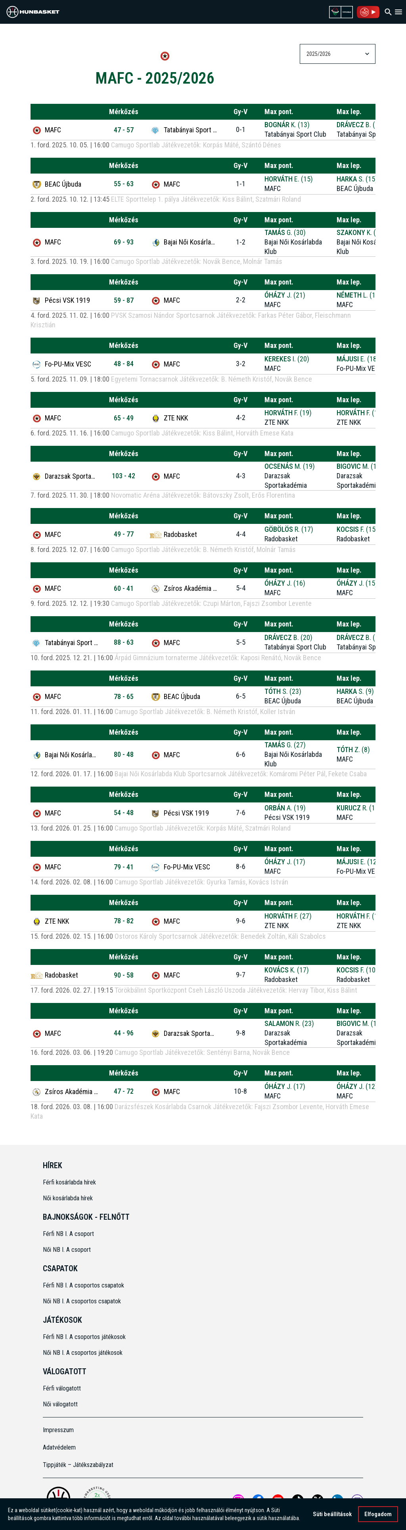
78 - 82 (124, 921)
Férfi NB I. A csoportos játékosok (84, 1337)
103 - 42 (123, 476)
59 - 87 (124, 300)
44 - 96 (124, 1033)
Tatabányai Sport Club (183, 130)
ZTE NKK (168, 418)
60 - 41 (124, 588)
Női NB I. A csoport (67, 1249)
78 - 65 (124, 696)
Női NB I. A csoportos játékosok (83, 1352)
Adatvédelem (59, 1447)
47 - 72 (124, 1091)
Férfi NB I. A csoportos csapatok (84, 1285)
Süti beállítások (332, 1514)
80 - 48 (124, 754)
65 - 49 (124, 418)
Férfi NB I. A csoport (68, 1234)
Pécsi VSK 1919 (60, 300)
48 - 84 (124, 363)
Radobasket (173, 534)
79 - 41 (124, 867)
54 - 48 (124, 812)
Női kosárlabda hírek (68, 1198)
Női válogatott (60, 1404)
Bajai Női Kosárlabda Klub (183, 242)
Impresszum (58, 1430)
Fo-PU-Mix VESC (61, 364)
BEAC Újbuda (56, 184)
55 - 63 (124, 184)
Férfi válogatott (62, 1388)
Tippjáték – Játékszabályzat (78, 1465)
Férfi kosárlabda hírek (69, 1182)
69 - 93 (124, 242)
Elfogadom (378, 1514)
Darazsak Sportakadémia (64, 476)
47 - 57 (124, 130)
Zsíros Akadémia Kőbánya (183, 588)
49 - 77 (124, 534)
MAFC (46, 130)
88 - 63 (124, 642)
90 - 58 (124, 975)
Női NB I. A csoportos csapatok (83, 1301)
